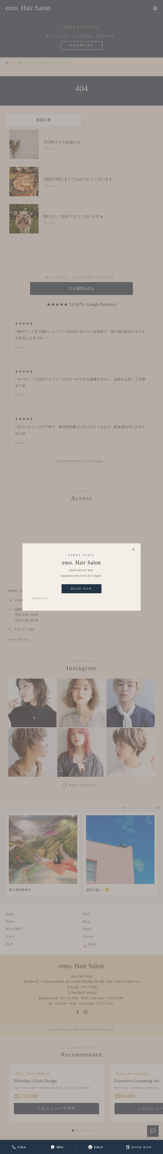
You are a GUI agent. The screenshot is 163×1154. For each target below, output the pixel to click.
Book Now (81, 588)
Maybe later (40, 598)
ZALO (95, 1147)
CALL (19, 1147)
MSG (57, 1147)
